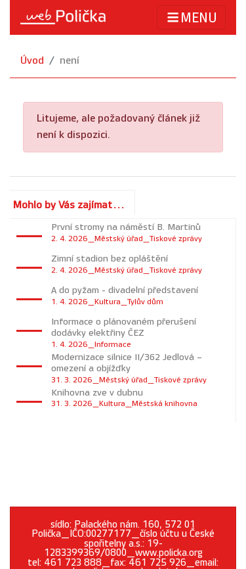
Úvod (32, 61)
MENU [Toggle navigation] (191, 17)
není (69, 61)
